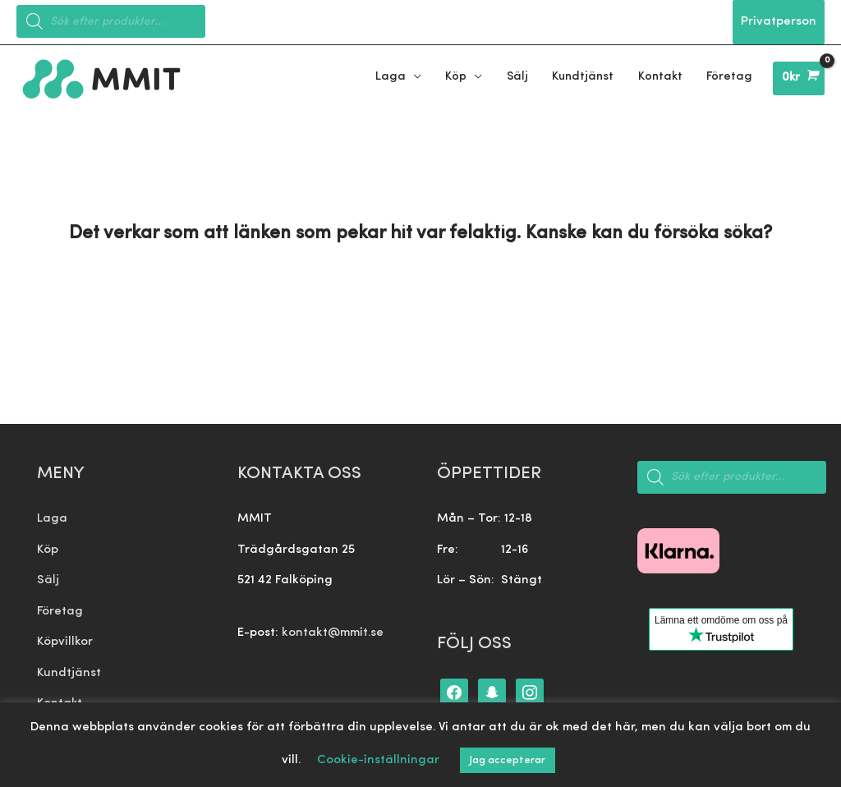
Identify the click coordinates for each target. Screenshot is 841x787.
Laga (52, 519)
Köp (47, 550)
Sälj (48, 580)
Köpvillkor (65, 642)
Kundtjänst (69, 673)
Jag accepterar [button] (507, 760)
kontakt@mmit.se (333, 633)
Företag (60, 611)
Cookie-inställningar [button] (378, 760)
